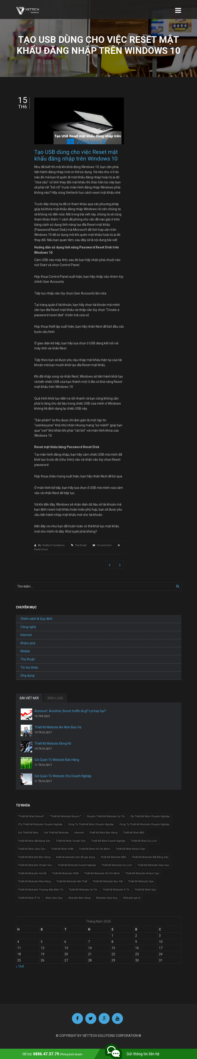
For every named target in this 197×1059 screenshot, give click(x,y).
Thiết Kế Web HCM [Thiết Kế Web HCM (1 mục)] (62, 848)
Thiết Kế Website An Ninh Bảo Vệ (57, 727)
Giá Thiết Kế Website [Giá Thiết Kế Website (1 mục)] (56, 832)
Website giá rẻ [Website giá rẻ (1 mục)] (131, 897)
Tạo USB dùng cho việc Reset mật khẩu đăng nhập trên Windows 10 (76, 155)
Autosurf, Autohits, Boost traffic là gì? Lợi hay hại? (70, 711)
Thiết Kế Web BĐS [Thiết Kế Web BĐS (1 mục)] (133, 832)
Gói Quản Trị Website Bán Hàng (56, 760)
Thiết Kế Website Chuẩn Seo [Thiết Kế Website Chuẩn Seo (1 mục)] (35, 865)
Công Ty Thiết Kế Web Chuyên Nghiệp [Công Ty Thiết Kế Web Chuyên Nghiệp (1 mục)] (91, 824)
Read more (41, 549)
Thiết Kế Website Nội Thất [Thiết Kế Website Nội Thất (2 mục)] (71, 881)
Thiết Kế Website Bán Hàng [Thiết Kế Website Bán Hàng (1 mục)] (34, 857)
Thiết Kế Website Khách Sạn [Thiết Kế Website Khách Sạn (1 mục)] (142, 873)
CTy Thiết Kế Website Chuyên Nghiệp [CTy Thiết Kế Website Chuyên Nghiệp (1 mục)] (40, 824)
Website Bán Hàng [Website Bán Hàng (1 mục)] (79, 897)
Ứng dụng (27, 675)
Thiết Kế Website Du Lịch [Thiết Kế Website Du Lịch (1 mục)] (117, 865)
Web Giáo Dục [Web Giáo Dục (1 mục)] (54, 897)
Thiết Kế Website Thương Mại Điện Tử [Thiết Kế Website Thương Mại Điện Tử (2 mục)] (40, 889)
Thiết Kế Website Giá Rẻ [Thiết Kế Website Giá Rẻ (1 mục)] (32, 873)
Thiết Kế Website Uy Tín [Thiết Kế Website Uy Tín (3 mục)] (83, 889)
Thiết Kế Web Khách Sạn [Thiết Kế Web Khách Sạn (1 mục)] (130, 848)
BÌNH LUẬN (55, 698)
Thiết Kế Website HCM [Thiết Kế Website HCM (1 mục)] (65, 873)
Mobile (25, 651)
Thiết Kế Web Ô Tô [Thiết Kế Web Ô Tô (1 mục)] (29, 897)
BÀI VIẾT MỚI (29, 698)
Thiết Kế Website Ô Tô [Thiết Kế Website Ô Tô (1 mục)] (116, 889)
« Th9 (20, 966)
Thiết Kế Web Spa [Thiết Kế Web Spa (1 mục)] (145, 889)
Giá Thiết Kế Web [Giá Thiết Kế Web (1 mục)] (28, 832)
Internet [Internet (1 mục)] (79, 832)
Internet (26, 635)
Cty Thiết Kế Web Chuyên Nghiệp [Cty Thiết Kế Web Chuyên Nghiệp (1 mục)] (150, 816)
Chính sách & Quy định (36, 619)
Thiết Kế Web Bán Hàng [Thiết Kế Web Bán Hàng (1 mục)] (103, 832)
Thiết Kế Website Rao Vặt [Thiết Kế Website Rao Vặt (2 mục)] (108, 881)
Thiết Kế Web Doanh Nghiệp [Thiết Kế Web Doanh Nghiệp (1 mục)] (108, 840)
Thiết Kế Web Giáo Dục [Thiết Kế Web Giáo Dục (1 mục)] (32, 848)
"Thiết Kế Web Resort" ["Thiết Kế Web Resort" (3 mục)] (31, 816)
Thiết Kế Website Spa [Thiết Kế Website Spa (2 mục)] (141, 881)
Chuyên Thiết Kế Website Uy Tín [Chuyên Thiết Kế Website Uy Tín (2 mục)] (105, 816)
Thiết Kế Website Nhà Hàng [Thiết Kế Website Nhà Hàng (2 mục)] (34, 881)
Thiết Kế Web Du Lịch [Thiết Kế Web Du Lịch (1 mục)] (144, 840)
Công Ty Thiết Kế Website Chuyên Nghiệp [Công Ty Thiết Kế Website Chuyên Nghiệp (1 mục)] (144, 824)
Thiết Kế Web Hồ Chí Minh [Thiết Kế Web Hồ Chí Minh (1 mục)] (94, 848)
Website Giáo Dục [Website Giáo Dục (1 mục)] (107, 897)
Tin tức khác (29, 667)
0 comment (104, 545)
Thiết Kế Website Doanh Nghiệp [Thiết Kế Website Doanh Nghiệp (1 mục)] (77, 865)
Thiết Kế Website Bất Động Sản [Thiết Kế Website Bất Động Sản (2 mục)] (150, 857)
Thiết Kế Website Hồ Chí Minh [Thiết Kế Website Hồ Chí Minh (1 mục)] (102, 873)
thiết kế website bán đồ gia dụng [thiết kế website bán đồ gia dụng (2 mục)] (75, 857)
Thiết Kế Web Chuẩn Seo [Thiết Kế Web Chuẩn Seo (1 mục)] (71, 840)
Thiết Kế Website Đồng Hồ (52, 743)
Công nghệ (28, 627)
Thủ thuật (80, 545)
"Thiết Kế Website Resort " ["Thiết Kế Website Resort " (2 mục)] (65, 816)
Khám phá (27, 643)
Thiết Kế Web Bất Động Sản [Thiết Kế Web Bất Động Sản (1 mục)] (34, 840)
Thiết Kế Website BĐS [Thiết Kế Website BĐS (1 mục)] (113, 857)
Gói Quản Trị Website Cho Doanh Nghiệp (62, 776)
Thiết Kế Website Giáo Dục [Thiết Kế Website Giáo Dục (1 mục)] (153, 865)
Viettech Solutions (53, 545)
